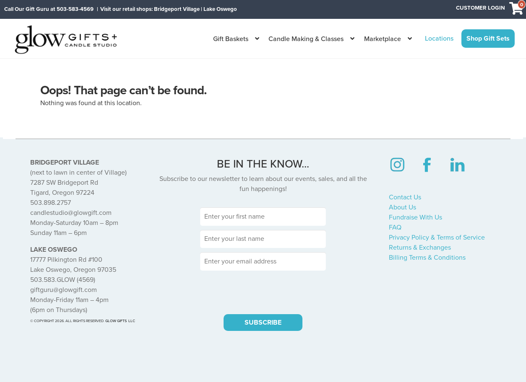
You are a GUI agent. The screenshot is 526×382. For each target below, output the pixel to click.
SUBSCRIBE (263, 322)
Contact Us (405, 197)
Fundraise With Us (415, 217)
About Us (402, 207)
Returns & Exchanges (420, 247)
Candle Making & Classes (306, 39)
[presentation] (263, 291)
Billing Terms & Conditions (427, 257)
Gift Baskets (230, 39)
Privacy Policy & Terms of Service (437, 237)
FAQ (395, 227)
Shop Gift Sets (488, 38)
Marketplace (382, 39)
